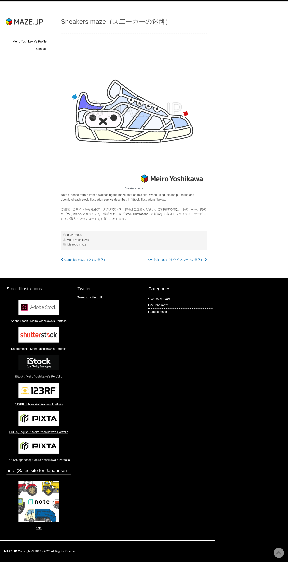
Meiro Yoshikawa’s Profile (30, 41)
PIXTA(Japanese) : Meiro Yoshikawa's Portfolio (39, 460)
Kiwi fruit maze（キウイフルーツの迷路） (176, 259)
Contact (41, 48)
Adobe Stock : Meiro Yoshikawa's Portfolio (39, 321)
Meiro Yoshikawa (78, 239)
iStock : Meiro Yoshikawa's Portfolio (38, 376)
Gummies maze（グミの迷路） (85, 259)
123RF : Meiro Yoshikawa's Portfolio (39, 404)
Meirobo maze (76, 244)
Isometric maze (160, 298)
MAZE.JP (10, 551)
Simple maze (158, 311)
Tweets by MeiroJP (90, 297)
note (39, 528)
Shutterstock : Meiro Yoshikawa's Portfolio (38, 348)
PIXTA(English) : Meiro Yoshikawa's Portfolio (38, 432)
